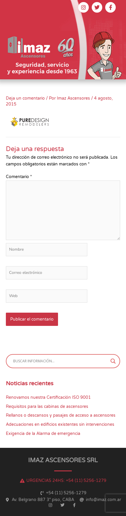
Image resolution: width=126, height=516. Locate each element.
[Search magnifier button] (113, 361)
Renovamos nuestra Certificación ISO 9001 (48, 397)
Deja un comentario (25, 98)
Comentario (19, 176)
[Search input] (60, 361)
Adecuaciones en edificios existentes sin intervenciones (60, 424)
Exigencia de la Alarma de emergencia (43, 433)
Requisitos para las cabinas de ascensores (47, 406)
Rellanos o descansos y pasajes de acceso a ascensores (60, 415)
